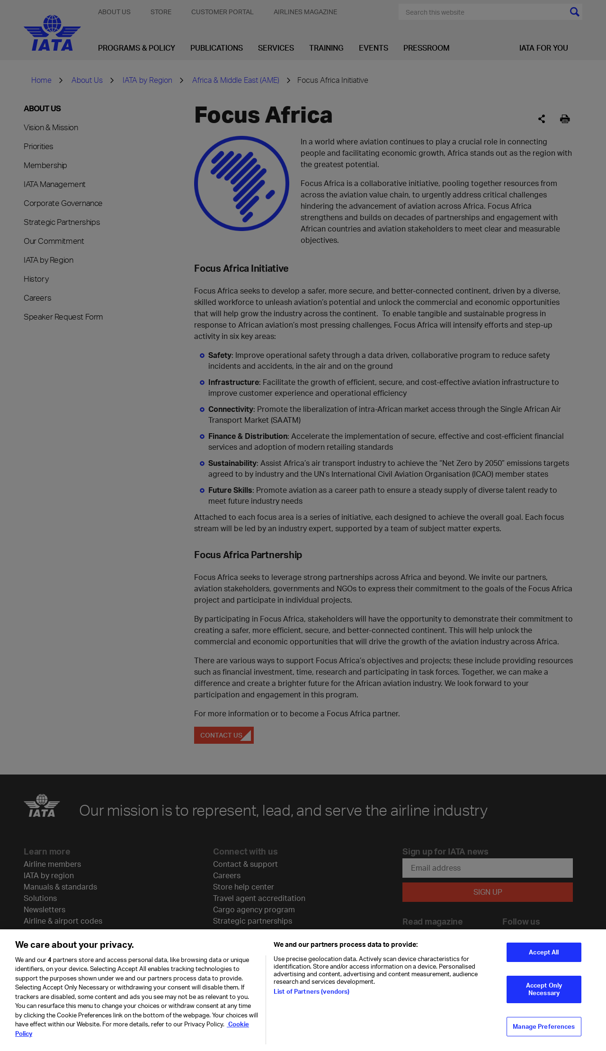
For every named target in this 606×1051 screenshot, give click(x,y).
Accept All (544, 958)
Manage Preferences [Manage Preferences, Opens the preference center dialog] (544, 1032)
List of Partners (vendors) (311, 997)
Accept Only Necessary (544, 995)
